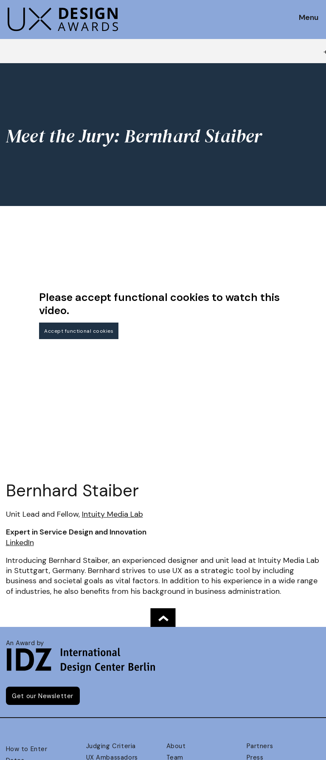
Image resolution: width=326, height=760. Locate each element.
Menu (308, 17)
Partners (260, 746)
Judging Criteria (111, 746)
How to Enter (27, 749)
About (176, 746)
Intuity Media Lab (112, 514)
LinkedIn (20, 542)
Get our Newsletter (42, 696)
